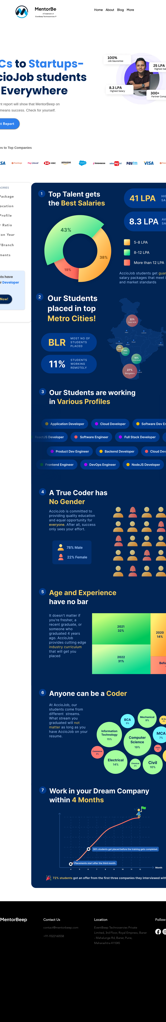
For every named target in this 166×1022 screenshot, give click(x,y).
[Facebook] (158, 932)
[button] (130, 9)
